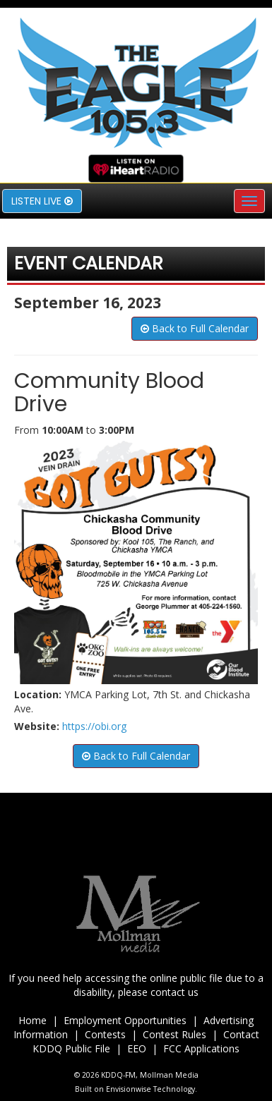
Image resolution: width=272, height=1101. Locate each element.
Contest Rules (174, 1034)
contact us (174, 992)
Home (32, 1020)
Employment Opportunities (125, 1020)
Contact (241, 1034)
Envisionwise (128, 1089)
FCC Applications (201, 1048)
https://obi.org (94, 726)
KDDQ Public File (71, 1048)
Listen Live (42, 201)
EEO (136, 1048)
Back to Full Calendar (195, 328)
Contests (105, 1034)
